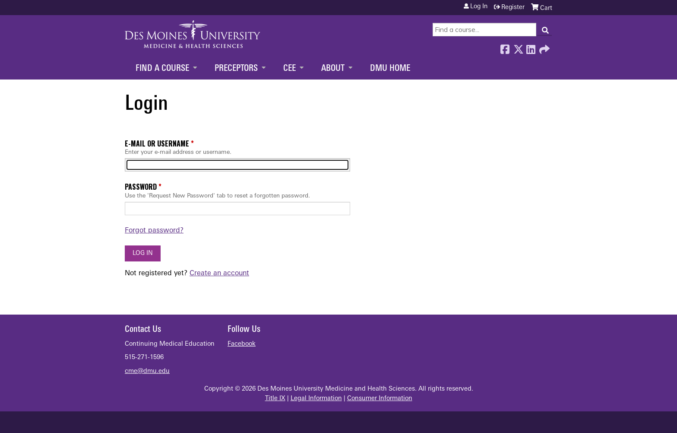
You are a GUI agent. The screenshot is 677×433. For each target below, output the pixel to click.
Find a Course (162, 68)
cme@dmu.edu (147, 371)
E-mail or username (157, 143)
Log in (478, 7)
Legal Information (316, 398)
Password (141, 186)
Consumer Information (379, 398)
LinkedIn (530, 47)
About (333, 68)
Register (513, 7)
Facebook (504, 47)
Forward (543, 47)
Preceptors (236, 68)
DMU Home (390, 68)
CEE (289, 68)
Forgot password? (154, 230)
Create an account (219, 273)
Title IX (275, 398)
